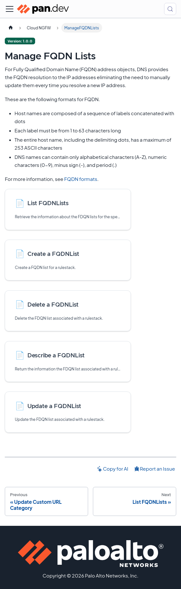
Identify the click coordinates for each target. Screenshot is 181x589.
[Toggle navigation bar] (9, 9)
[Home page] (10, 28)
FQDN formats (80, 179)
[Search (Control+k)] (170, 9)
